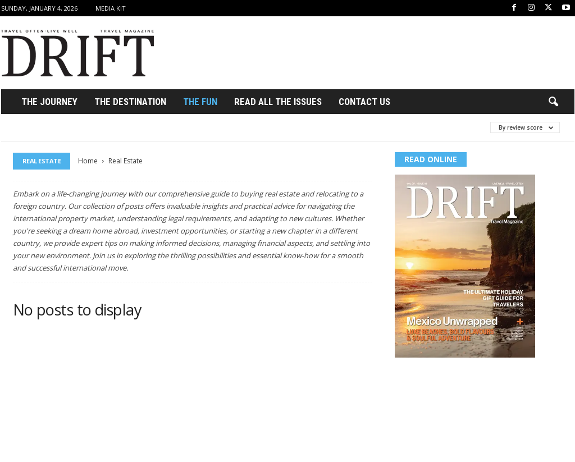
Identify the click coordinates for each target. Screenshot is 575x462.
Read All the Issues (278, 101)
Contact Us (364, 101)
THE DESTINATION (130, 101)
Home (88, 161)
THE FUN (200, 101)
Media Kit (110, 8)
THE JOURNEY (49, 101)
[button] (553, 102)
